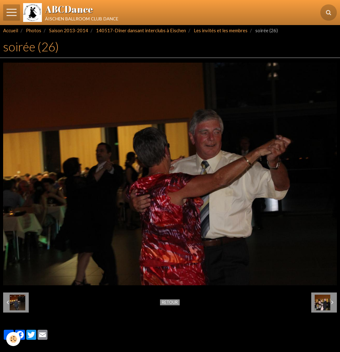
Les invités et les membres (221, 30)
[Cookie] (13, 339)
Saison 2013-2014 (68, 30)
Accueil (10, 30)
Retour (170, 302)
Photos (33, 30)
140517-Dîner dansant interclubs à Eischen (141, 30)
